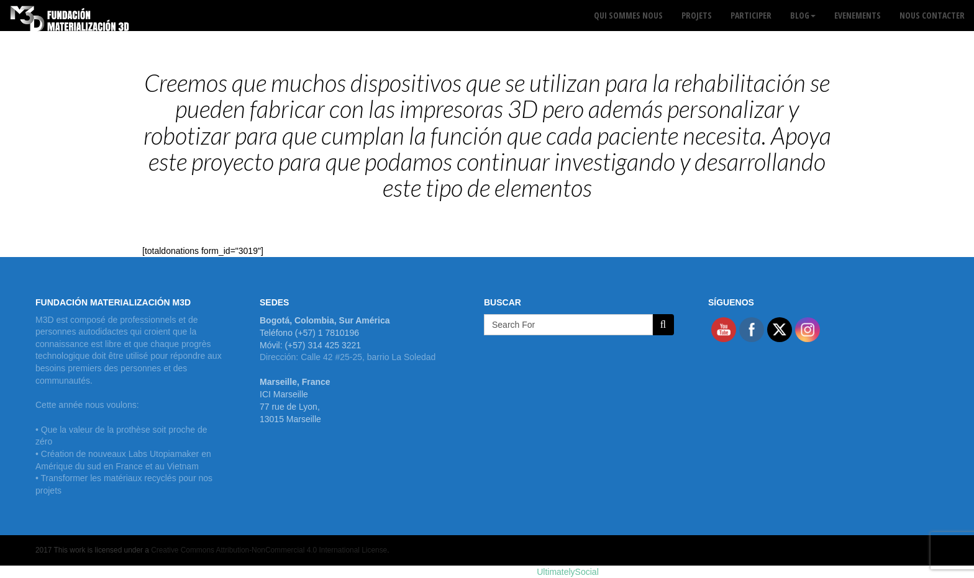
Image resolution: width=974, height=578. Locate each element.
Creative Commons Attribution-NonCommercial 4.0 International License (269, 550)
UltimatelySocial (568, 572)
